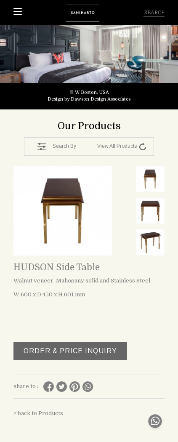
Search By (56, 146)
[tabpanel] (89, 67)
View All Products (121, 146)
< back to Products (38, 413)
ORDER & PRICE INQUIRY (70, 350)
